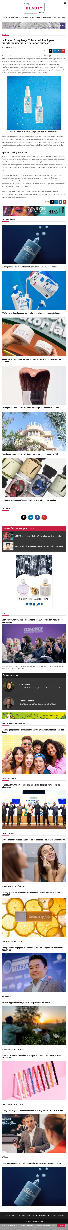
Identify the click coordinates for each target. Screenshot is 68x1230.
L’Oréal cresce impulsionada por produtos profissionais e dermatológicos (31, 313)
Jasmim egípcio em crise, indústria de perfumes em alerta (26, 1003)
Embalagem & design (12, 941)
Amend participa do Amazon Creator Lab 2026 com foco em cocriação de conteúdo (31, 360)
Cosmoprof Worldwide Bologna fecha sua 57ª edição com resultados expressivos (32, 621)
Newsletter (42, 1215)
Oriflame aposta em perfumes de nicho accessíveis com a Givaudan (29, 500)
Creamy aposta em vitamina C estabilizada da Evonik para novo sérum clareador (31, 894)
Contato (15, 1215)
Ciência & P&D (8, 833)
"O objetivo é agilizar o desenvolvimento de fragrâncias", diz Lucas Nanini (32, 1110)
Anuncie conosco (28, 1215)
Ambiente (6, 996)
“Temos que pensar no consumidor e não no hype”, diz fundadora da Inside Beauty (33, 731)
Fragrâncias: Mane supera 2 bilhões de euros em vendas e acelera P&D (30, 454)
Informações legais (57, 1215)
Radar (4, 34)
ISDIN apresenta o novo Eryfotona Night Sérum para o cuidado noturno (30, 267)
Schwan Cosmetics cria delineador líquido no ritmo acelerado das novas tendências (32, 1056)
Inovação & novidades (13, 1049)
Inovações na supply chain (18, 528)
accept (61, 1225)
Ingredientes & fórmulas (14, 886)
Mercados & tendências (13, 723)
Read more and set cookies (28, 1228)
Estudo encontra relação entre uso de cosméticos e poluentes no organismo (33, 840)
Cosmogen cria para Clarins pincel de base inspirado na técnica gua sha (30, 408)
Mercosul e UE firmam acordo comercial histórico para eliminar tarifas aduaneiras (31, 786)
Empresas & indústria (12, 1104)
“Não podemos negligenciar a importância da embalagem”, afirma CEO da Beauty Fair (32, 949)
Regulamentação (10, 778)
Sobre (6, 1215)
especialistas (10, 675)
